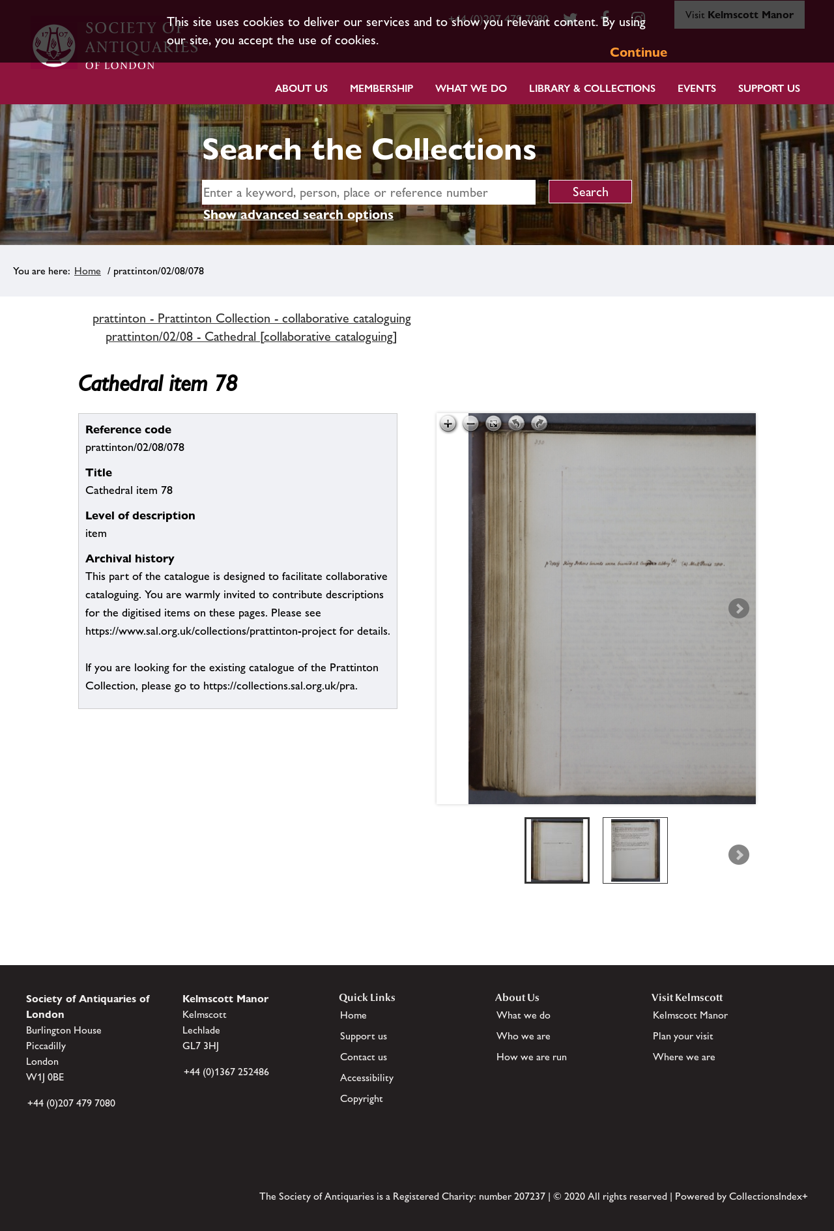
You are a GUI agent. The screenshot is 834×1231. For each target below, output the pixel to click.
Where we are (684, 1056)
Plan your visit (683, 1036)
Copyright (361, 1098)
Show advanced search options (298, 214)
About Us (301, 88)
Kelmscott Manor (690, 1015)
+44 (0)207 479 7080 (71, 1103)
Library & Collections (592, 88)
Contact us (363, 1056)
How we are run (531, 1056)
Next (738, 608)
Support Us (769, 88)
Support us (363, 1036)
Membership (381, 88)
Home (87, 271)
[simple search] (369, 192)
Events (697, 88)
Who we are (523, 1036)
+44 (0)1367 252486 (226, 1071)
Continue (638, 52)
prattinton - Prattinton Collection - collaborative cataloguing (252, 318)
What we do (471, 88)
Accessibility (367, 1077)
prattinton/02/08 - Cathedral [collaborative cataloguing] (251, 336)
